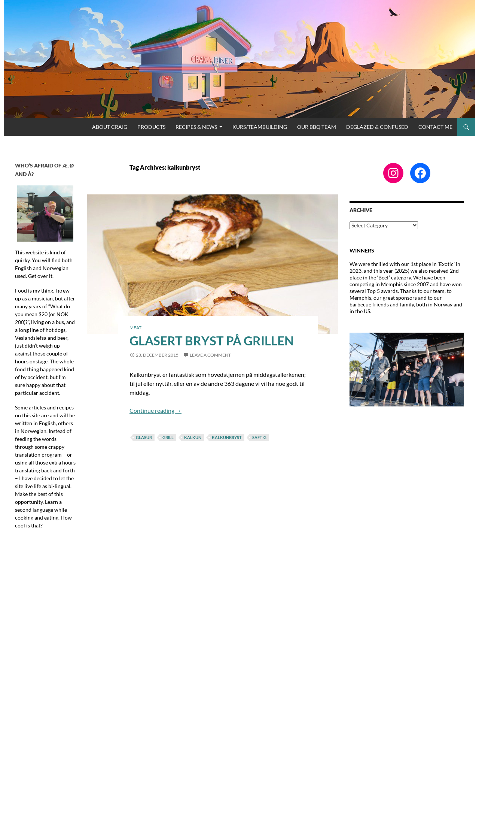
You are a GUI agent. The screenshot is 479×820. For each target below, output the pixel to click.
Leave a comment (210, 355)
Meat (135, 327)
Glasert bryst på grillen (211, 340)
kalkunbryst (227, 437)
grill (168, 437)
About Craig (109, 127)
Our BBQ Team (316, 127)
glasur (144, 437)
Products (151, 127)
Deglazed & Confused (377, 127)
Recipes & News (196, 127)
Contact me (435, 127)
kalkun (192, 437)
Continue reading (155, 410)
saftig (259, 437)
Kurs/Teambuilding (259, 127)
